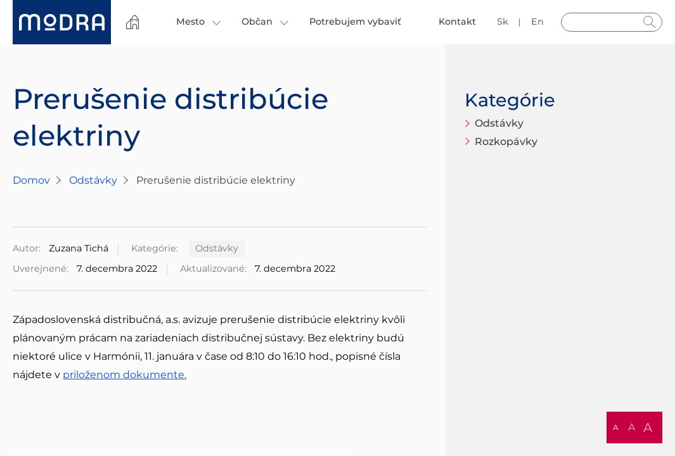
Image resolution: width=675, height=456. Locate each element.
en (537, 21)
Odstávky (93, 180)
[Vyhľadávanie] (611, 22)
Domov (31, 180)
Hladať (649, 22)
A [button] (616, 427)
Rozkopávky (506, 142)
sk (502, 21)
